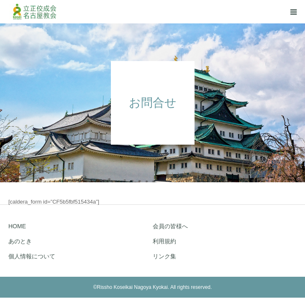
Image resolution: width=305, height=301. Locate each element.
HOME (17, 226)
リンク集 (164, 256)
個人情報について (31, 256)
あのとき (20, 241)
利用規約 (164, 241)
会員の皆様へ (170, 226)
